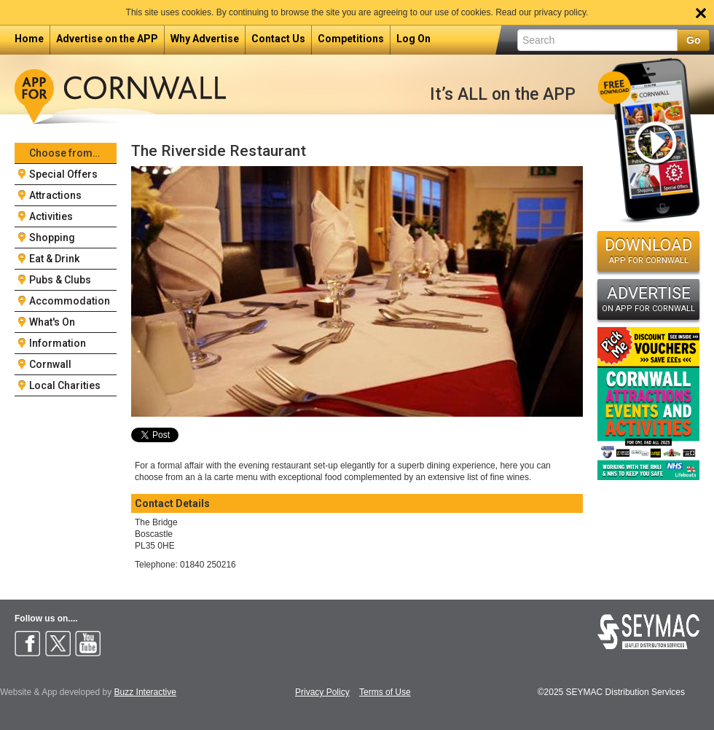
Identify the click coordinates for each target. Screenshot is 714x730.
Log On (413, 38)
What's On (52, 322)
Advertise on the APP (107, 38)
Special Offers (63, 174)
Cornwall (50, 364)
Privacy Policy (322, 692)
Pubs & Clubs (60, 280)
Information (57, 343)
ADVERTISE (648, 298)
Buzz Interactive (145, 692)
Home (29, 38)
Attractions (55, 195)
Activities (51, 216)
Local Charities (65, 385)
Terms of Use (385, 692)
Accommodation (69, 301)
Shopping (52, 237)
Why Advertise (204, 38)
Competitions (351, 38)
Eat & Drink (54, 258)
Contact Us (278, 38)
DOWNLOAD (648, 250)
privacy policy (560, 12)
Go (693, 40)
